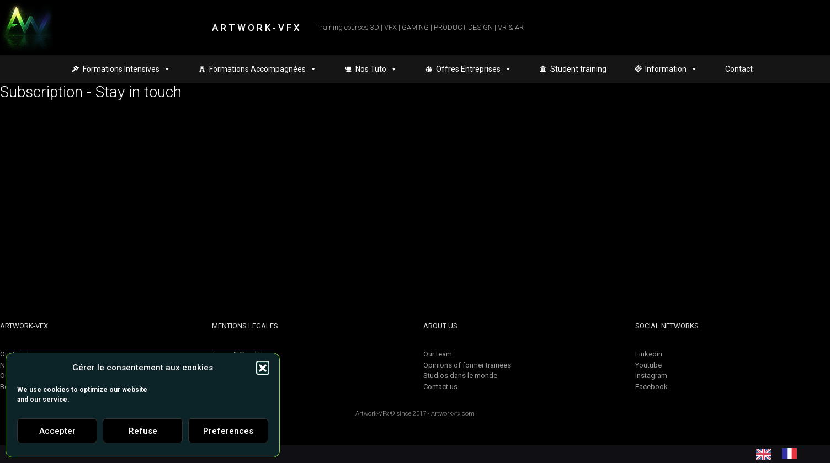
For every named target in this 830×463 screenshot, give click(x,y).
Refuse (143, 431)
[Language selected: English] (782, 453)
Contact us (440, 386)
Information (671, 69)
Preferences (228, 431)
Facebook (651, 386)
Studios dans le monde (460, 375)
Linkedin (648, 354)
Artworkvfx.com (453, 413)
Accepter (57, 431)
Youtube (648, 365)
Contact (739, 69)
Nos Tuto (376, 69)
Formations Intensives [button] (127, 69)
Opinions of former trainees (467, 365)
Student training (578, 69)
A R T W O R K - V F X (256, 27)
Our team (437, 354)
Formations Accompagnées (263, 69)
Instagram (651, 375)
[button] (262, 367)
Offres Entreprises (474, 69)
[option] (792, 453)
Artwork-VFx (372, 413)
